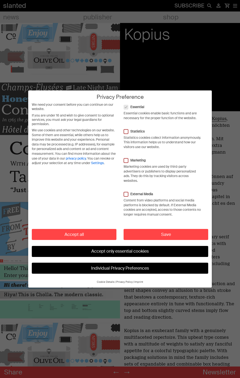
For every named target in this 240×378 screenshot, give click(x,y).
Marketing (137, 160)
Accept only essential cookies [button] (120, 250)
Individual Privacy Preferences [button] (120, 267)
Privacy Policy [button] (124, 281)
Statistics (137, 131)
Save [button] (166, 234)
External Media (141, 193)
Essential (136, 106)
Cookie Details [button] (106, 281)
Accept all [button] (74, 234)
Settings (97, 162)
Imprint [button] (138, 281)
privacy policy (76, 158)
